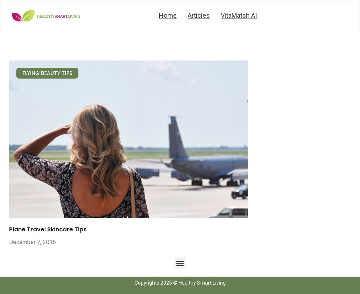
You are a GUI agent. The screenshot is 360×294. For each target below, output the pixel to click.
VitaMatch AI (239, 15)
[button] (180, 263)
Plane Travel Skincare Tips (48, 229)
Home (168, 15)
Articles (199, 15)
